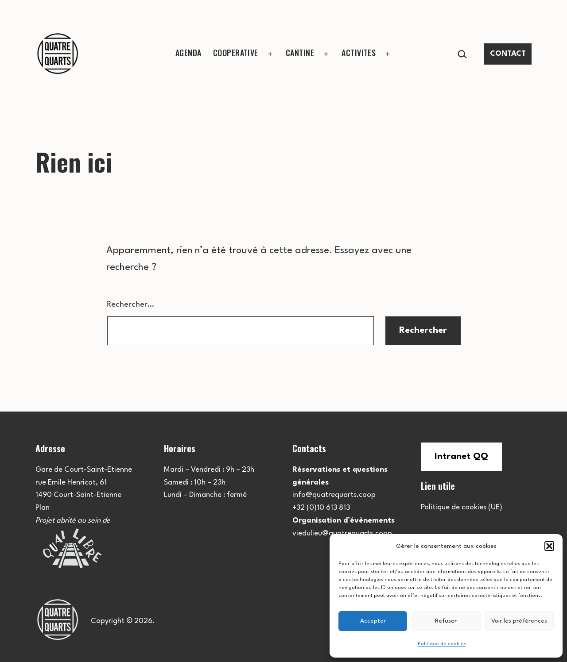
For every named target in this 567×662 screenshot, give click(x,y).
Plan (42, 508)
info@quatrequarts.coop (334, 495)
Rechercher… (130, 304)
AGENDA (188, 52)
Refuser (446, 621)
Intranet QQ (461, 456)
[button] (549, 546)
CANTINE (300, 52)
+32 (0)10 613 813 (321, 508)
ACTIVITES (359, 52)
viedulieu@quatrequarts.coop (342, 533)
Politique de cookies (442, 644)
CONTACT (508, 54)
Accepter (373, 621)
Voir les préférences (519, 621)
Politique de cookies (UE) (461, 507)
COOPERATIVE (235, 52)
